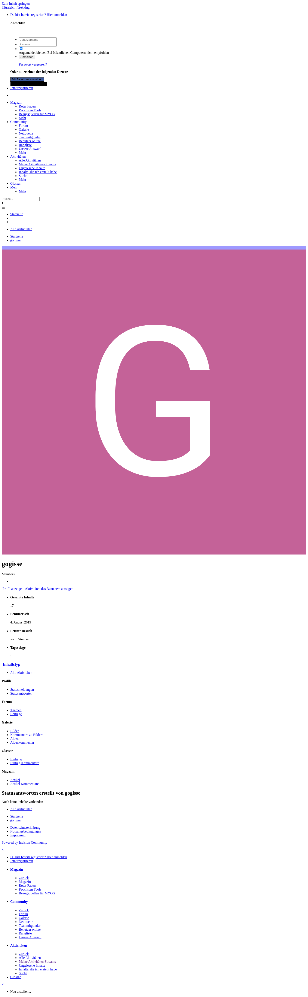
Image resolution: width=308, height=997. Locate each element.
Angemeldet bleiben (32, 52)
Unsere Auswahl (30, 149)
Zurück (24, 878)
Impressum (17, 835)
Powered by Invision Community (24, 842)
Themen (15, 710)
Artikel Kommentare (24, 784)
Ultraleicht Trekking (16, 7)
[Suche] (21, 199)
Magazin (16, 102)
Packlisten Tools (30, 110)
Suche (23, 176)
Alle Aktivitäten (30, 160)
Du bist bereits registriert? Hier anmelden (39, 14)
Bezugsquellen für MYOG (37, 114)
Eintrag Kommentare (24, 763)
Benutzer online (30, 141)
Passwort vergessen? (33, 64)
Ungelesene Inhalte (32, 168)
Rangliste (25, 145)
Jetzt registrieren (21, 88)
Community (18, 122)
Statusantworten (21, 693)
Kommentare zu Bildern (26, 735)
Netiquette (26, 133)
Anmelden (27, 56)
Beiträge (16, 714)
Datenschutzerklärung (25, 827)
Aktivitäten (18, 156)
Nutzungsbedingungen (25, 831)
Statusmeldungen (22, 689)
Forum (23, 125)
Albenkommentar (22, 742)
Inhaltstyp (11, 664)
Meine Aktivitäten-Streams (37, 164)
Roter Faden (27, 106)
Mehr (22, 118)
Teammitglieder (29, 137)
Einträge (16, 759)
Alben (14, 738)
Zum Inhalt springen (16, 3)
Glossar (15, 183)
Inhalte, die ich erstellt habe (38, 172)
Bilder (14, 731)
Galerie (24, 129)
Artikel (15, 780)
